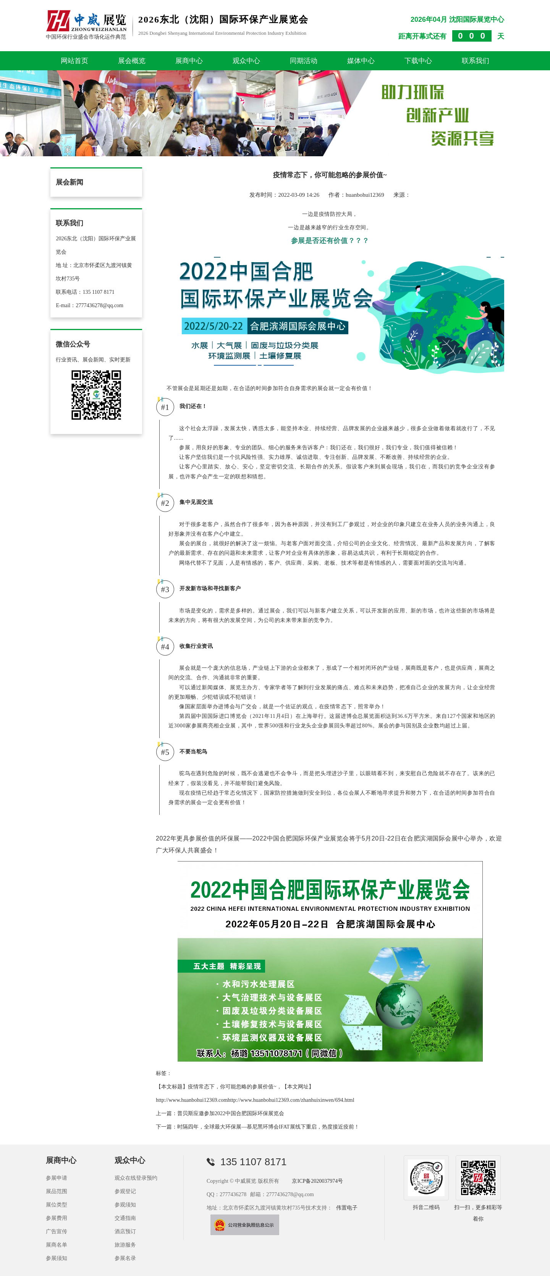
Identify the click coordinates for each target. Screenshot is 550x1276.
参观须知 (125, 1205)
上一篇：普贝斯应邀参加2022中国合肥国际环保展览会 (220, 1113)
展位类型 (56, 1205)
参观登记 (125, 1191)
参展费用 (56, 1218)
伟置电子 (347, 1208)
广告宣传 (56, 1231)
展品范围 (56, 1191)
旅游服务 (125, 1245)
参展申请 (56, 1178)
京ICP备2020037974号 (317, 1181)
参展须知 (56, 1258)
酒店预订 (125, 1231)
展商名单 (56, 1245)
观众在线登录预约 (136, 1178)
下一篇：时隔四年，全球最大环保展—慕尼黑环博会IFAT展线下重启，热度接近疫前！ (257, 1127)
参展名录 (125, 1258)
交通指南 (125, 1218)
